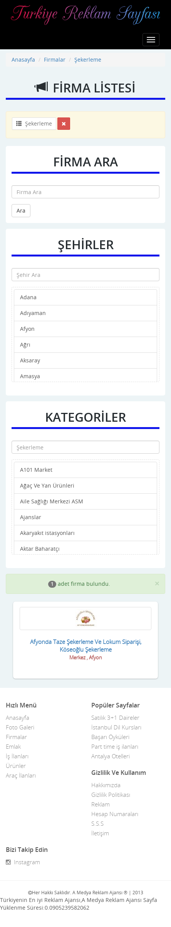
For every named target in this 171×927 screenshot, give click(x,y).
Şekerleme (87, 59)
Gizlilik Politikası (110, 794)
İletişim (100, 833)
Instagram (23, 862)
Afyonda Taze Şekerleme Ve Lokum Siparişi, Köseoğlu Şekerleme (85, 645)
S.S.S (97, 823)
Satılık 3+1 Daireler (115, 717)
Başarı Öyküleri (110, 737)
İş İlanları (17, 756)
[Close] (157, 583)
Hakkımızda (106, 785)
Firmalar (54, 59)
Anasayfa (23, 59)
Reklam (100, 804)
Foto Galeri (20, 727)
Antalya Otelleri (110, 756)
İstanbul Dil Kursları (116, 727)
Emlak (13, 746)
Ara (21, 210)
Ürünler (16, 765)
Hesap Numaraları (114, 814)
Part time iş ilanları (114, 746)
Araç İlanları (21, 775)
